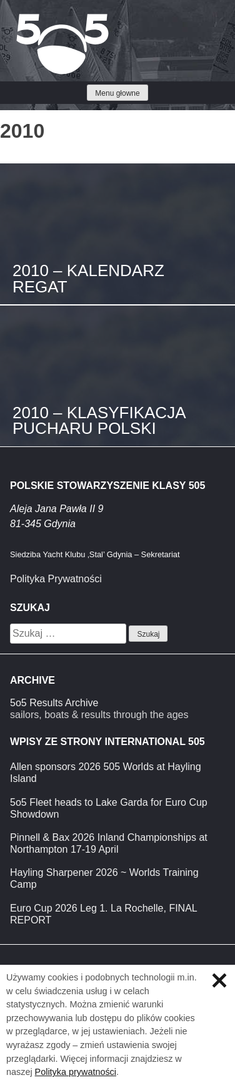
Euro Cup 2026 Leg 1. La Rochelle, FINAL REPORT (103, 914)
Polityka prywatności (75, 1072)
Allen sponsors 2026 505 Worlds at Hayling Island (105, 772)
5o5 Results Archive (54, 702)
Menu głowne (117, 93)
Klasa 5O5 (37, 18)
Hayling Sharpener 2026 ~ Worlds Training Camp (104, 878)
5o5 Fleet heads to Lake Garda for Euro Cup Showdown (109, 808)
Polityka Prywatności (56, 578)
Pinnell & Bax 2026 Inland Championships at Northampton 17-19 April (109, 843)
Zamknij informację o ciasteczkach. (219, 980)
